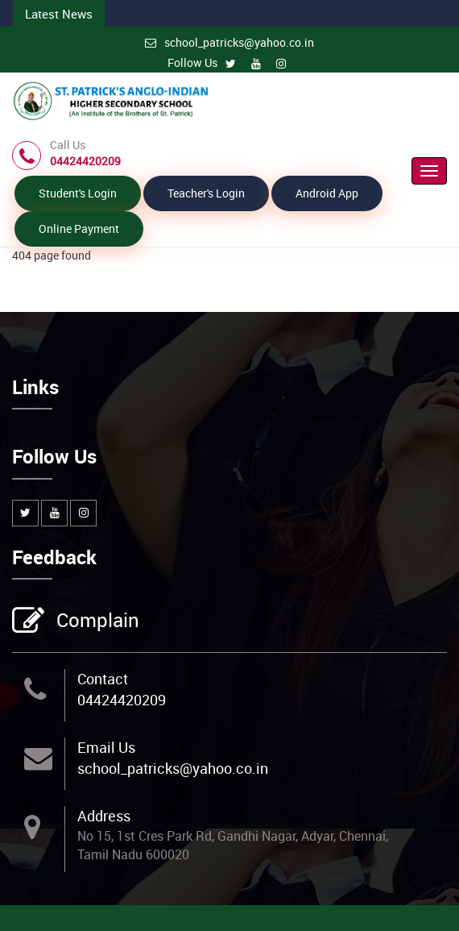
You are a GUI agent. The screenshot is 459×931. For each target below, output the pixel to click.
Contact (102, 678)
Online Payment (79, 228)
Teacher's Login (206, 193)
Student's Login (78, 193)
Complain (95, 621)
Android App (327, 193)
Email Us (106, 747)
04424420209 (121, 699)
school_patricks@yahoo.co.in (229, 42)
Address (103, 815)
